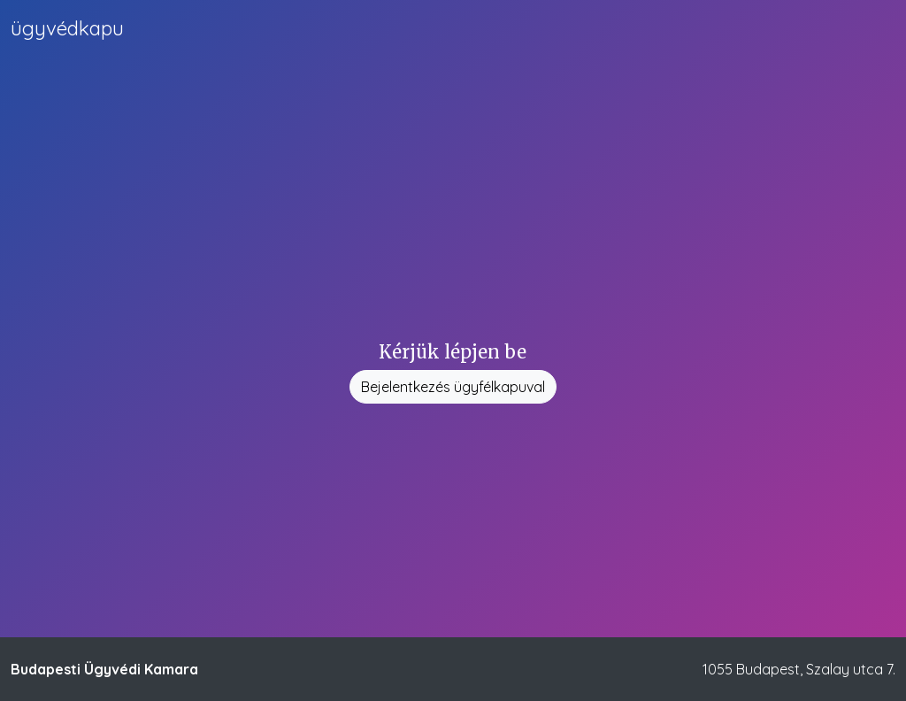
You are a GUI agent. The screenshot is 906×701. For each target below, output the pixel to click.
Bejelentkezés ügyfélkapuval (453, 387)
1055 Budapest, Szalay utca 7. (799, 669)
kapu (67, 28)
